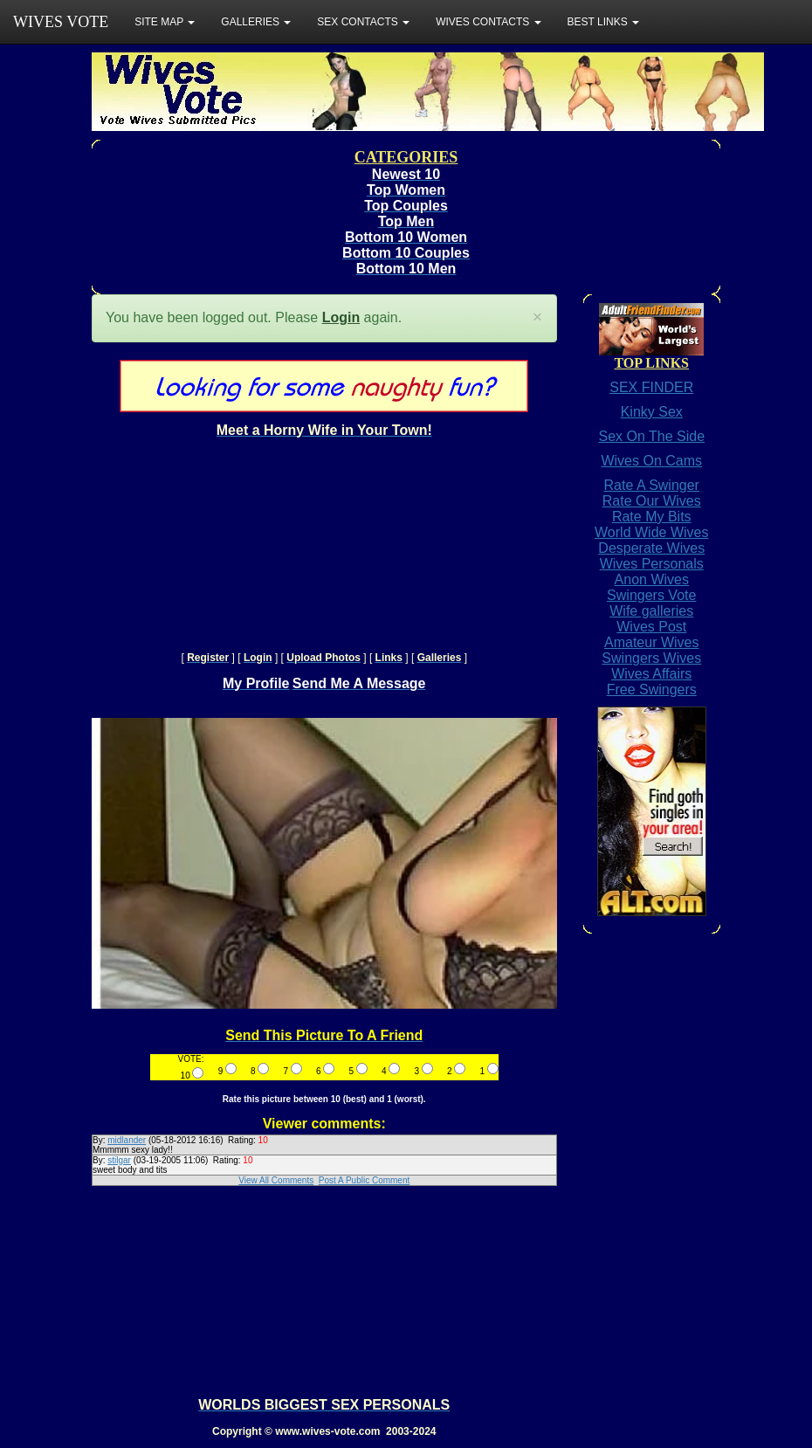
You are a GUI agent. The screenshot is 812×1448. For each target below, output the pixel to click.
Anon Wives (652, 579)
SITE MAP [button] (164, 22)
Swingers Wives (651, 658)
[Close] (538, 317)
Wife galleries (651, 610)
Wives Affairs (651, 673)
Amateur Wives (651, 642)
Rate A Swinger (651, 485)
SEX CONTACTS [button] (363, 22)
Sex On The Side (651, 436)
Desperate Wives (651, 548)
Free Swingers (652, 689)
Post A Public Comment (364, 1180)
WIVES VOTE (60, 22)
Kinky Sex (652, 411)
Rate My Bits (652, 516)
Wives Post (651, 626)
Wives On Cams (651, 460)
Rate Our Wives (651, 500)
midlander (126, 1140)
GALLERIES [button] (256, 22)
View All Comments (275, 1180)
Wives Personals (652, 563)
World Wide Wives (651, 532)
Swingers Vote (651, 595)
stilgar (119, 1160)
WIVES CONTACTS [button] (488, 22)
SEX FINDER (651, 387)
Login (341, 317)
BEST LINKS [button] (603, 22)
